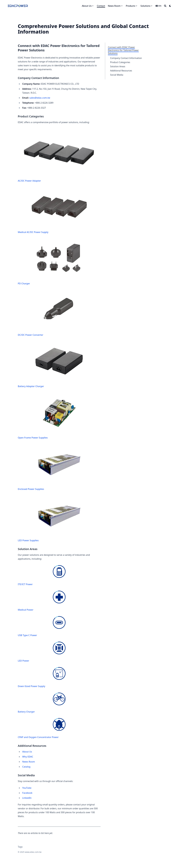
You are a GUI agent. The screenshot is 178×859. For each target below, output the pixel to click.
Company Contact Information (126, 58)
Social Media (116, 74)
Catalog (26, 766)
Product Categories (120, 62)
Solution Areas (117, 66)
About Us (27, 751)
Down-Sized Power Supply (41, 677)
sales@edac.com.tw (39, 97)
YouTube (26, 787)
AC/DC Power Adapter (59, 155)
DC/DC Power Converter (57, 313)
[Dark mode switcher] (170, 6)
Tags (20, 846)
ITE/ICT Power (41, 575)
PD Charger (57, 262)
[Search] (165, 6)
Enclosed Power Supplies (57, 467)
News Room (28, 761)
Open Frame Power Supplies (57, 416)
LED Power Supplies (57, 518)
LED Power (41, 652)
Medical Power (41, 601)
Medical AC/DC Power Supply (57, 210)
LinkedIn (27, 797)
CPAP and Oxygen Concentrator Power (41, 728)
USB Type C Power (41, 626)
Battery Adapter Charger (57, 364)
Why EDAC (27, 756)
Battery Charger (41, 703)
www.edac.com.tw (33, 852)
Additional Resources (121, 70)
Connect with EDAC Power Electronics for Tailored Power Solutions (123, 50)
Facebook (27, 792)
